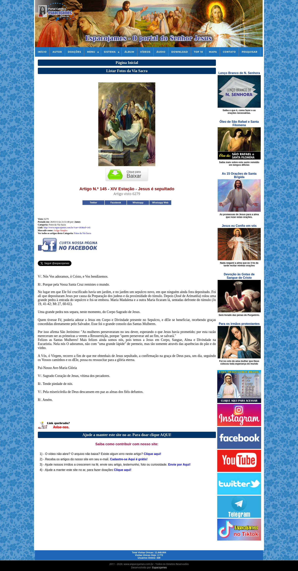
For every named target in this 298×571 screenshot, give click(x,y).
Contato (229, 51)
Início (42, 51)
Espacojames (159, 567)
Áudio (160, 51)
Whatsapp (137, 202)
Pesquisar (250, 51)
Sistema (110, 51)
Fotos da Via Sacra (82, 233)
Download (179, 51)
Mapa (213, 51)
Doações (74, 51)
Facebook (115, 202)
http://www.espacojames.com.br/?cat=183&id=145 (67, 227)
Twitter (93, 202)
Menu (91, 51)
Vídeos (145, 51)
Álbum (129, 51)
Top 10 (198, 51)
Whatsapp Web (160, 202)
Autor (57, 51)
